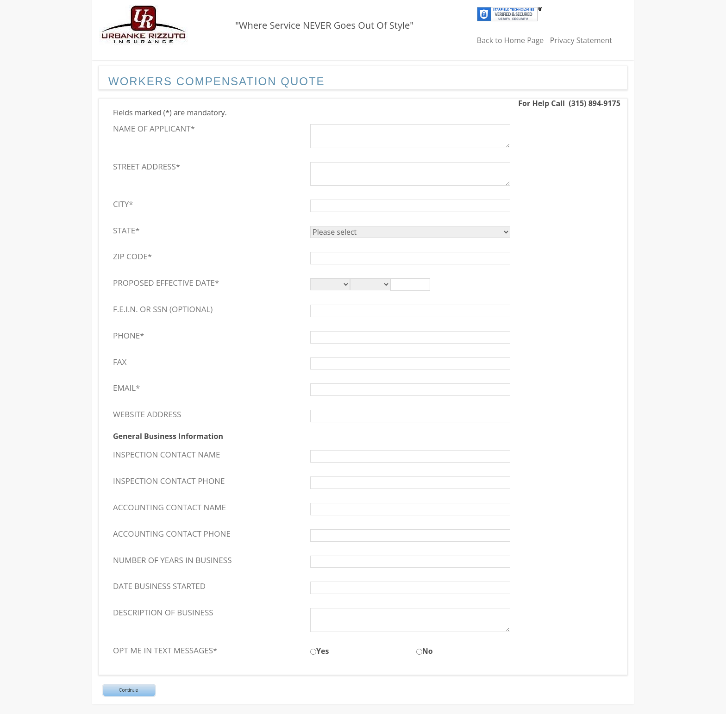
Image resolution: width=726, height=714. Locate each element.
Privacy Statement (581, 40)
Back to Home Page (510, 40)
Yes (322, 651)
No (427, 651)
